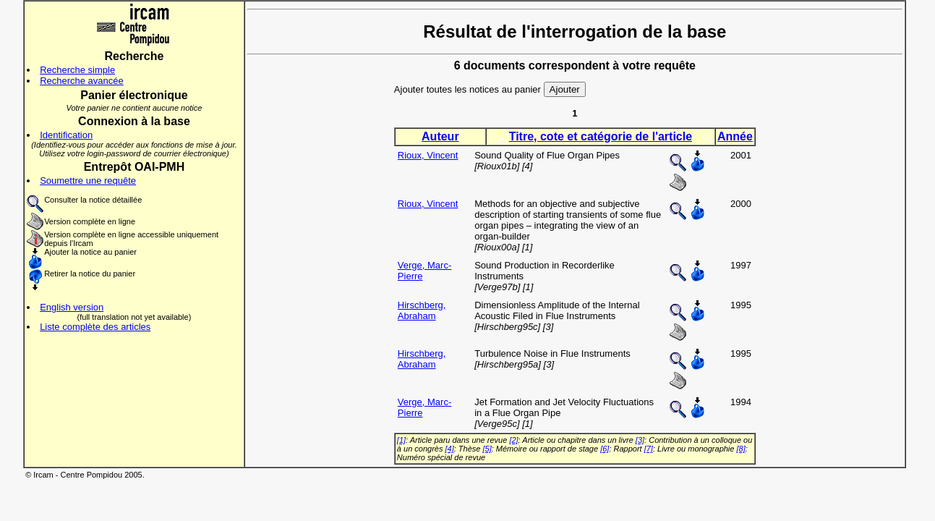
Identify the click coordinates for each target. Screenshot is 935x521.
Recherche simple (77, 69)
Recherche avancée (82, 80)
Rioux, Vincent (428, 155)
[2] (513, 440)
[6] (604, 448)
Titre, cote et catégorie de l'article (600, 136)
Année (735, 136)
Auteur (440, 136)
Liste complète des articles (95, 326)
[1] (401, 440)
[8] (741, 448)
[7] (648, 448)
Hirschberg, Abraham (421, 310)
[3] (640, 440)
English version (71, 307)
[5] (486, 448)
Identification (66, 135)
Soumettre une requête (88, 180)
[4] (449, 448)
